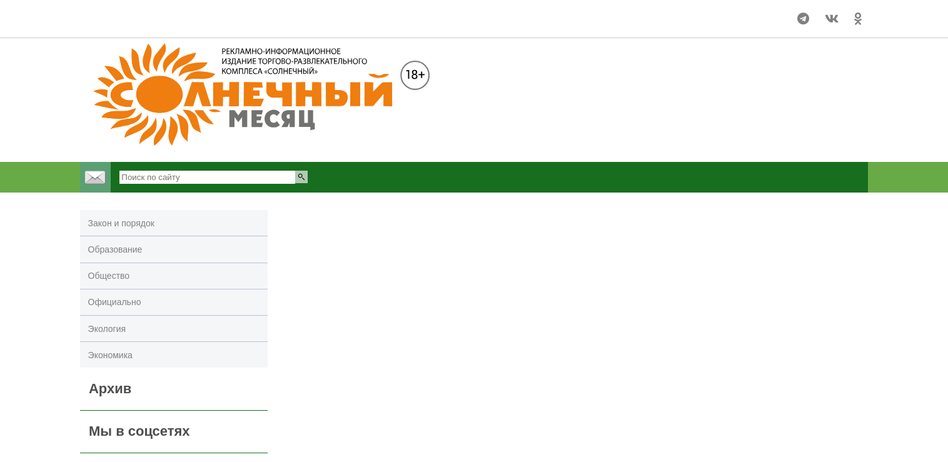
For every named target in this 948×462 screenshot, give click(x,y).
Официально (114, 302)
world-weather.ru (132, 24)
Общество (109, 276)
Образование (115, 249)
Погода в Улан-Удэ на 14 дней (132, 13)
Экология (107, 329)
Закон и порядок (121, 223)
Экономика (110, 355)
